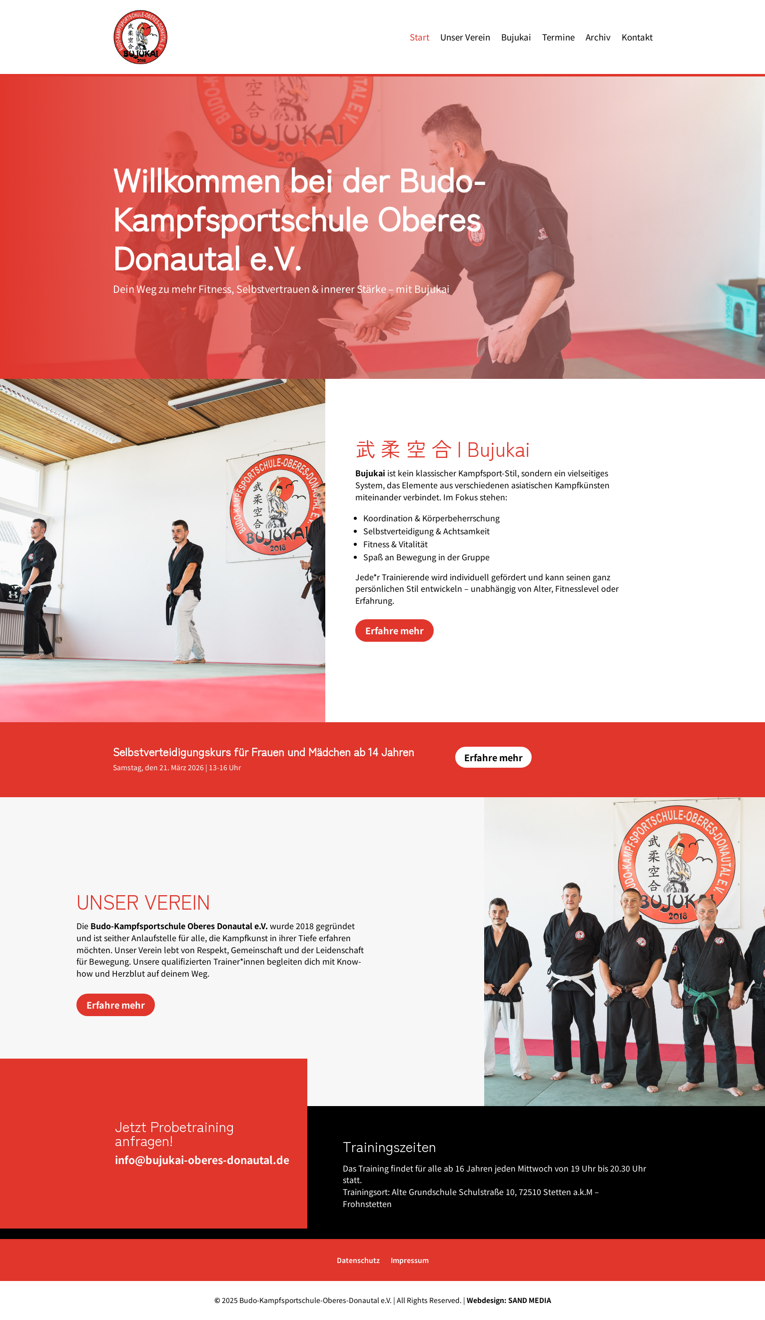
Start (419, 36)
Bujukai (516, 36)
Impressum (410, 1261)
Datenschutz (358, 1261)
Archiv (598, 36)
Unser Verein (465, 36)
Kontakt (637, 36)
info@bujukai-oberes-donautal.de (196, 1159)
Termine (558, 36)
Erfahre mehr (394, 630)
